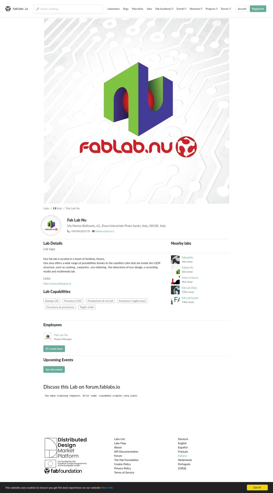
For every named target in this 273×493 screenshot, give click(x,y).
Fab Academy (164, 8)
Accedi (242, 8)
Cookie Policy (122, 464)
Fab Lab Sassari (190, 297)
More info (107, 488)
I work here (54, 348)
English (182, 443)
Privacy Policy (122, 468)
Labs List (119, 439)
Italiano (182, 455)
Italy (57, 208)
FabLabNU (187, 257)
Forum (226, 8)
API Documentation (126, 451)
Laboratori (113, 8)
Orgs (125, 8)
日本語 (182, 468)
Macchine (137, 8)
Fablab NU (187, 267)
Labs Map (120, 443)
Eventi (181, 8)
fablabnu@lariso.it (104, 231)
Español (183, 447)
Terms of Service (124, 472)
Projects (211, 8)
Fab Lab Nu (73, 208)
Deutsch (183, 439)
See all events (54, 369)
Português (184, 464)
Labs (46, 208)
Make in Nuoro (190, 277)
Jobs (149, 8)
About (118, 447)
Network (196, 8)
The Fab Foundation (126, 459)
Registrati (258, 8)
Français (183, 451)
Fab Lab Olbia (189, 287)
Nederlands (185, 459)
